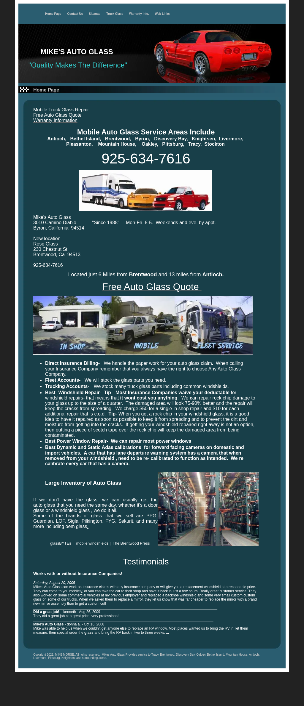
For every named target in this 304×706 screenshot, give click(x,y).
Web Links (162, 13)
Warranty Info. (139, 13)
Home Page (53, 13)
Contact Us (75, 13)
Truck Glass (114, 13)
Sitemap (94, 13)
